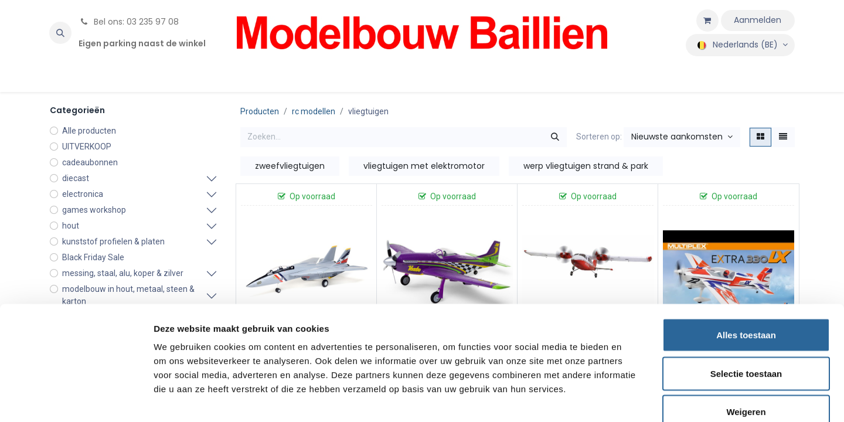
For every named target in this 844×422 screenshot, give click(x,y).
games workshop (94, 210)
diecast (75, 178)
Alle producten (89, 130)
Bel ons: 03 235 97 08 (129, 22)
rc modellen (313, 111)
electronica (82, 194)
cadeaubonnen (90, 162)
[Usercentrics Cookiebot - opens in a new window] (76, 399)
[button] (60, 33)
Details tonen (633, 399)
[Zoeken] (555, 137)
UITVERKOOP (86, 146)
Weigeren (745, 345)
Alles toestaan (746, 268)
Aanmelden (757, 20)
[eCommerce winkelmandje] (707, 20)
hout (70, 225)
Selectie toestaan (746, 307)
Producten (259, 111)
